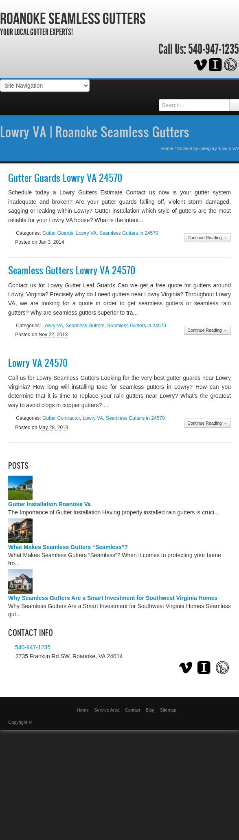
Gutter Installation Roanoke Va (49, 504)
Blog (150, 710)
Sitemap (168, 710)
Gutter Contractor (61, 418)
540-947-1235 (213, 49)
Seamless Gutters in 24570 (128, 233)
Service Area (106, 710)
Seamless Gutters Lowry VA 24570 (71, 270)
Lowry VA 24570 (38, 362)
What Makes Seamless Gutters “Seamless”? (68, 547)
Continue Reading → (207, 237)
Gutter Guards (57, 233)
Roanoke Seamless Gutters (73, 18)
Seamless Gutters (85, 326)
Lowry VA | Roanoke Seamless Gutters (94, 132)
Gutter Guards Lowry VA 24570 (65, 177)
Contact (132, 710)
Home (167, 148)
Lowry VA (86, 233)
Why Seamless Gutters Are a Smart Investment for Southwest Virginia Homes (112, 598)
